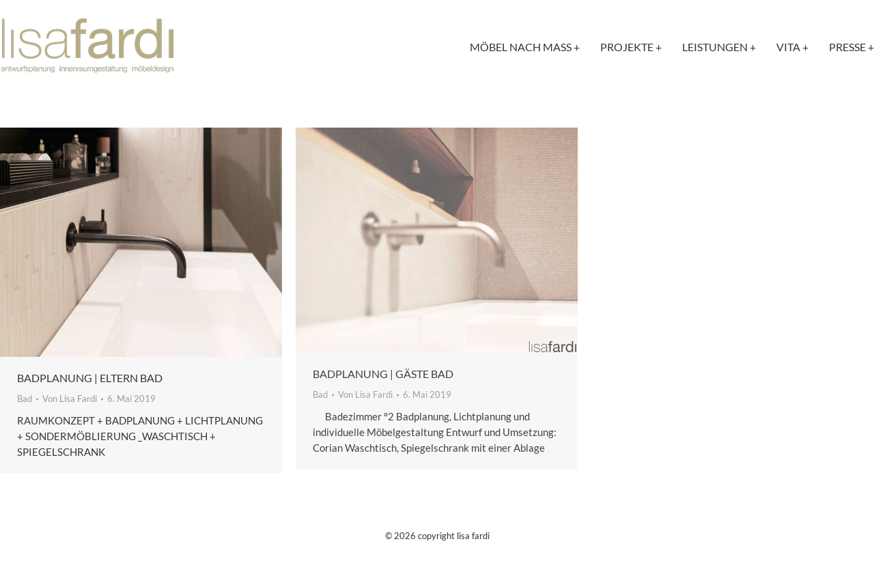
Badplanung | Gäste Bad (383, 373)
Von (69, 398)
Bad (24, 398)
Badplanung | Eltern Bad (90, 377)
